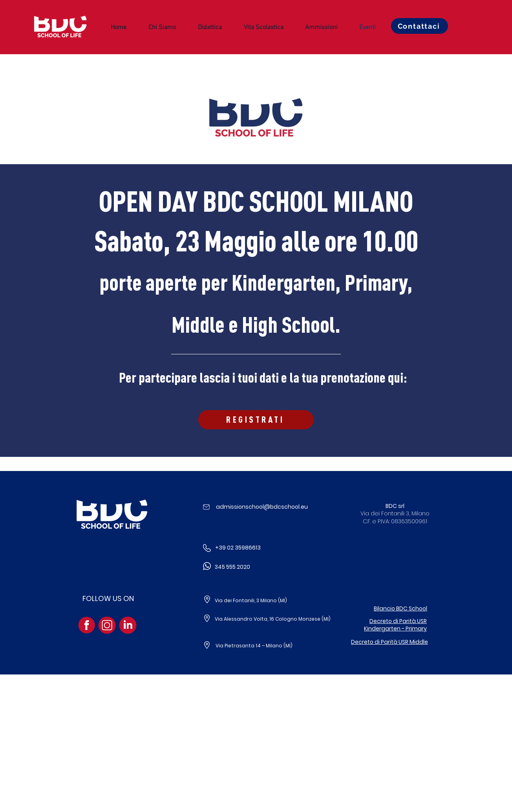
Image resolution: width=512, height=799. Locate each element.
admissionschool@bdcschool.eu (262, 507)
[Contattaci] (419, 26)
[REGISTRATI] (256, 419)
